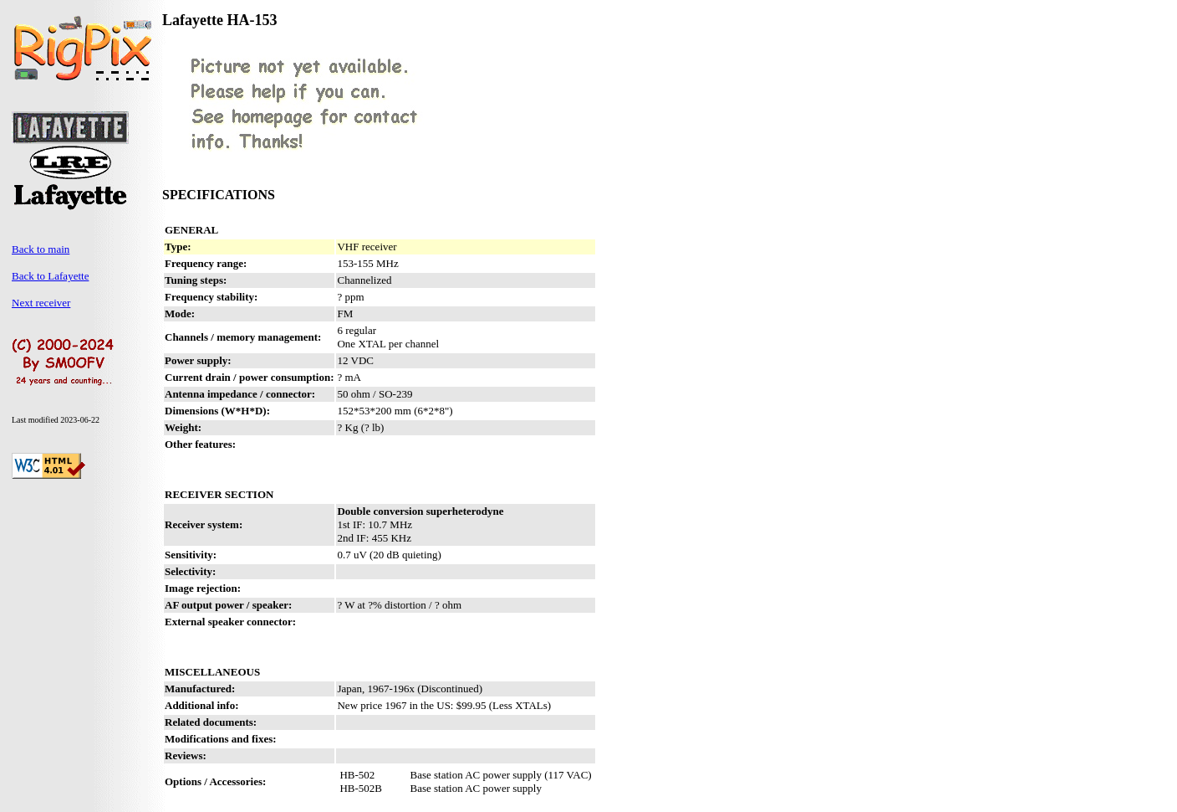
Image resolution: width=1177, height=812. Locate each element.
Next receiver (41, 302)
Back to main (40, 249)
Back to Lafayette (50, 276)
